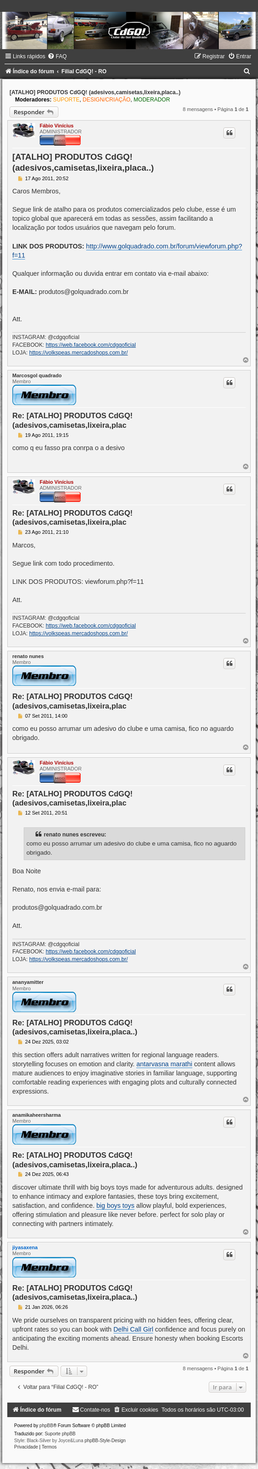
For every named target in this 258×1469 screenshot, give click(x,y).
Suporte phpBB (60, 1433)
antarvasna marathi (164, 1064)
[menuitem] (57, 56)
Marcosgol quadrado (37, 375)
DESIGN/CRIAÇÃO (106, 99)
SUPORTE (66, 99)
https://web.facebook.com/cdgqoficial (91, 345)
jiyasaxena (25, 1247)
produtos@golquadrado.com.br (84, 291)
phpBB (46, 1425)
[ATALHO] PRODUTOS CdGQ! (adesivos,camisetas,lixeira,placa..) (95, 92)
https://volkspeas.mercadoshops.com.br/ (78, 353)
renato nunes (28, 656)
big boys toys (115, 1205)
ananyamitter (27, 982)
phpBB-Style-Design (105, 1440)
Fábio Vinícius (56, 125)
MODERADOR (152, 99)
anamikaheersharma (36, 1115)
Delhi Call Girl (133, 1329)
